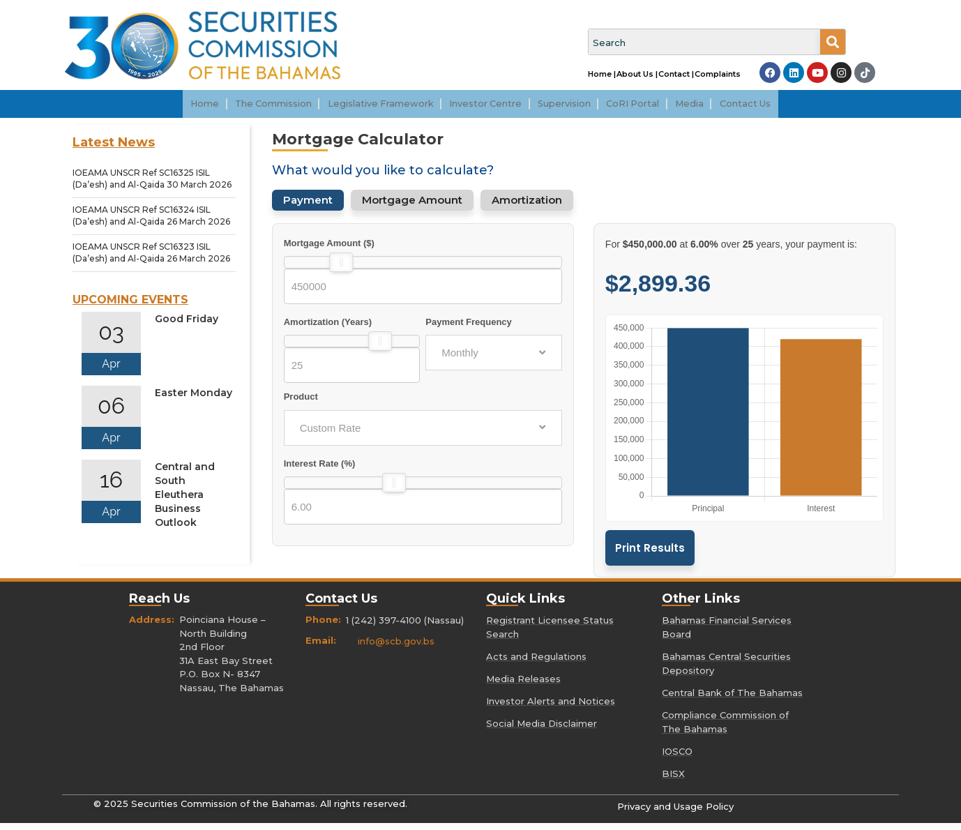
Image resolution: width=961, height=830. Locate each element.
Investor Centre (485, 107)
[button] (251, 107)
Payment (308, 206)
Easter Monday (193, 399)
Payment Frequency (468, 329)
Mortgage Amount (412, 206)
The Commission (251, 107)
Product (301, 404)
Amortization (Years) (328, 329)
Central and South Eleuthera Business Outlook (185, 501)
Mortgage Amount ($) (329, 250)
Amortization (527, 206)
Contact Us (774, 107)
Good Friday (186, 325)
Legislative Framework (369, 107)
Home (175, 107)
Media (712, 107)
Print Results (650, 555)
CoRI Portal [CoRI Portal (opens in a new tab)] (650, 107)
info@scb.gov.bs (396, 648)
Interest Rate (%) (320, 470)
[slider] (341, 269)
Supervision (573, 107)
